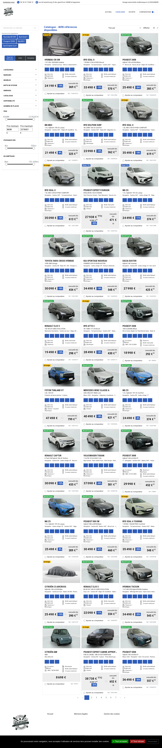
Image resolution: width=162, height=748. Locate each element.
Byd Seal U (23, 37)
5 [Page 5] (106, 697)
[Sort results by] (128, 28)
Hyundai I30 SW (9, 37)
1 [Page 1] (86, 697)
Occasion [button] (30, 58)
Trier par (111, 28)
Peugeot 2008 (9, 41)
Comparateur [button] (146, 12)
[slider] (6, 119)
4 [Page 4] (101, 697)
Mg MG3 (21, 41)
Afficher (146, 28)
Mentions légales (81, 714)
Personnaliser (152, 741)
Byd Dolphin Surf (10, 46)
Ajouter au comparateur (55, 93)
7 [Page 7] (115, 697)
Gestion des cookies (112, 714)
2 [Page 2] (91, 697)
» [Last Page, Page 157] (124, 697)
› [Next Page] (120, 697)
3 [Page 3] (96, 697)
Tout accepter (120, 741)
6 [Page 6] (111, 697)
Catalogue (120, 12)
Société (132, 12)
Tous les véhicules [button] (9, 58)
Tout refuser (137, 741)
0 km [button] (20, 58)
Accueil (108, 12)
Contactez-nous (9, 2)
